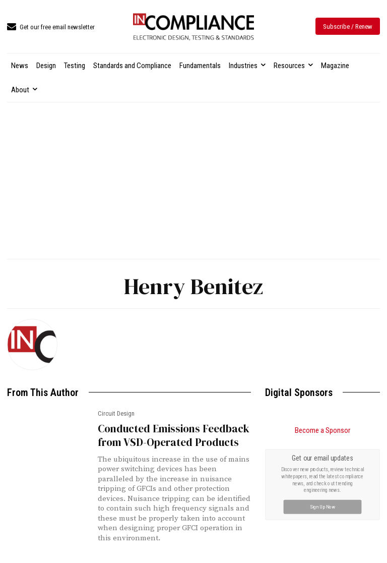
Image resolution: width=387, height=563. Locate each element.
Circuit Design (116, 413)
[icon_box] (51, 27)
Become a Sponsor (322, 430)
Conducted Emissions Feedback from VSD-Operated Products (173, 435)
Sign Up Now (323, 507)
